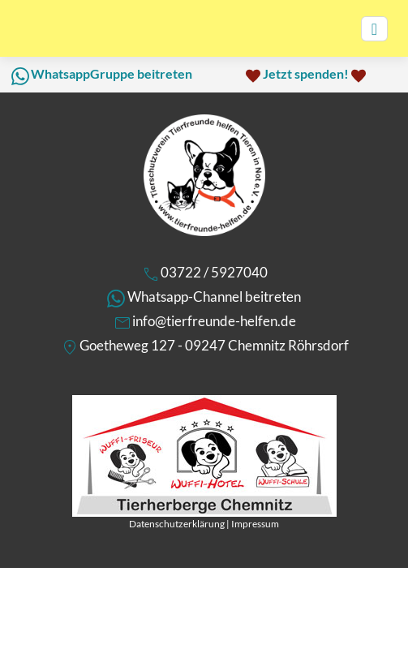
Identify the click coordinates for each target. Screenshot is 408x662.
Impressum (255, 524)
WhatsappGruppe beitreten (111, 73)
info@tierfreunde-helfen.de (214, 320)
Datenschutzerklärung (177, 524)
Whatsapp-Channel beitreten (214, 296)
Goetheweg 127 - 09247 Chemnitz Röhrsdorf (214, 345)
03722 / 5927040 (214, 272)
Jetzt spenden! (306, 73)
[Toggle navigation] (374, 28)
